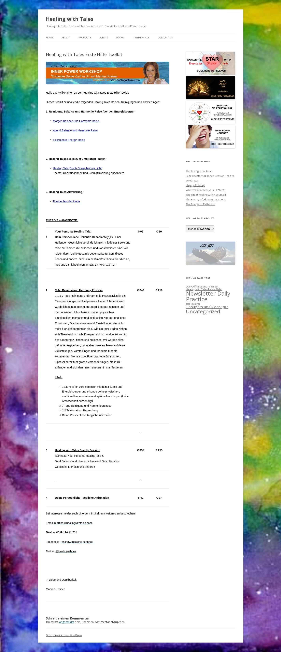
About (66, 37)
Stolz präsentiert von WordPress (64, 635)
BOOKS (120, 37)
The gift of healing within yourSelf (206, 194)
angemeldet (66, 622)
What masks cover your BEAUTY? (205, 190)
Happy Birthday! (195, 185)
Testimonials (141, 37)
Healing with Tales (69, 18)
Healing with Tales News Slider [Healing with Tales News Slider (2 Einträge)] (204, 289)
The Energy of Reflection (200, 204)
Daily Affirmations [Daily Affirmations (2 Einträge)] (196, 286)
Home (49, 37)
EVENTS (104, 37)
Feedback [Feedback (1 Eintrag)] (213, 286)
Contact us (165, 37)
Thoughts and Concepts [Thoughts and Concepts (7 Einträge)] (207, 306)
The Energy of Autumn (199, 171)
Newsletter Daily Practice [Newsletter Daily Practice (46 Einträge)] (208, 296)
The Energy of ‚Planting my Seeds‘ (206, 199)
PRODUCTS (84, 37)
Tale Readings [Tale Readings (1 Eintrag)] (193, 303)
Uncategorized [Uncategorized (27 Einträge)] (203, 311)
